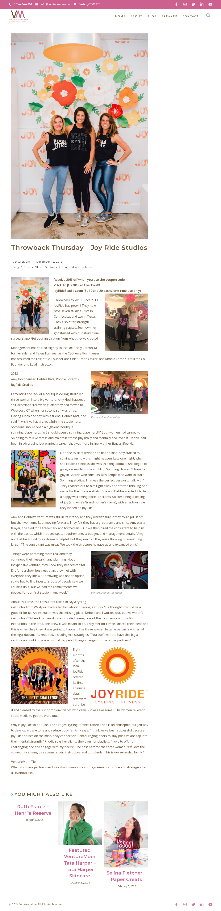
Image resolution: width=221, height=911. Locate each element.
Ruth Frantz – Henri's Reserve (33, 810)
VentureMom (21, 261)
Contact (190, 16)
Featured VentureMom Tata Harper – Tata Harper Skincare (80, 863)
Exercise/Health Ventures (40, 267)
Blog (152, 16)
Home (120, 16)
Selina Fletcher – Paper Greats (126, 876)
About (136, 16)
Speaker (170, 16)
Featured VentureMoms (78, 267)
